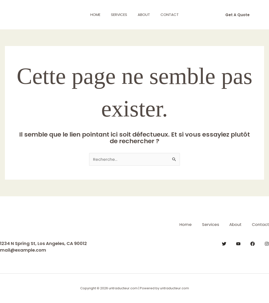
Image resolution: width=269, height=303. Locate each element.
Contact (172, 14)
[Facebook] (252, 243)
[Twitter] (224, 243)
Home (93, 14)
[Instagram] (267, 243)
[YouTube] (238, 243)
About (145, 14)
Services (118, 14)
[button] (237, 15)
